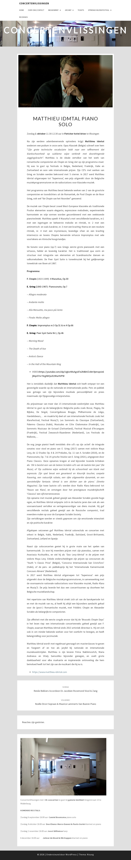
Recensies (23, 17)
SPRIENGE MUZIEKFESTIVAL (98, 10)
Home (21, 10)
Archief (68, 10)
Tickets (81, 10)
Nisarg (90, 854)
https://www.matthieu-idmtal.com (49, 672)
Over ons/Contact (36, 10)
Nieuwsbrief (53, 10)
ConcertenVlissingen (34, 3)
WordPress (71, 854)
